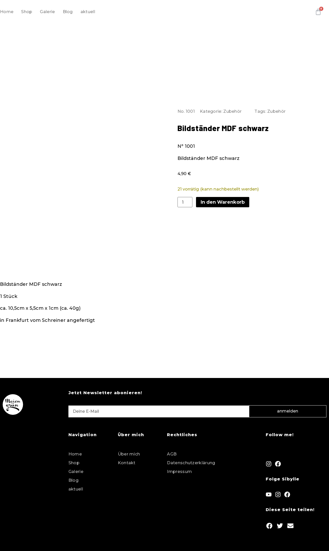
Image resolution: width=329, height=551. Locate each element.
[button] (269, 523)
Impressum (179, 469)
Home (6, 11)
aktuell (88, 11)
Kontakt (127, 460)
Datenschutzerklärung (191, 460)
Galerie (47, 11)
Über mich (129, 451)
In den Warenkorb (223, 201)
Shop (26, 11)
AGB (171, 451)
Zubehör (232, 110)
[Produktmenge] (184, 201)
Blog (68, 11)
